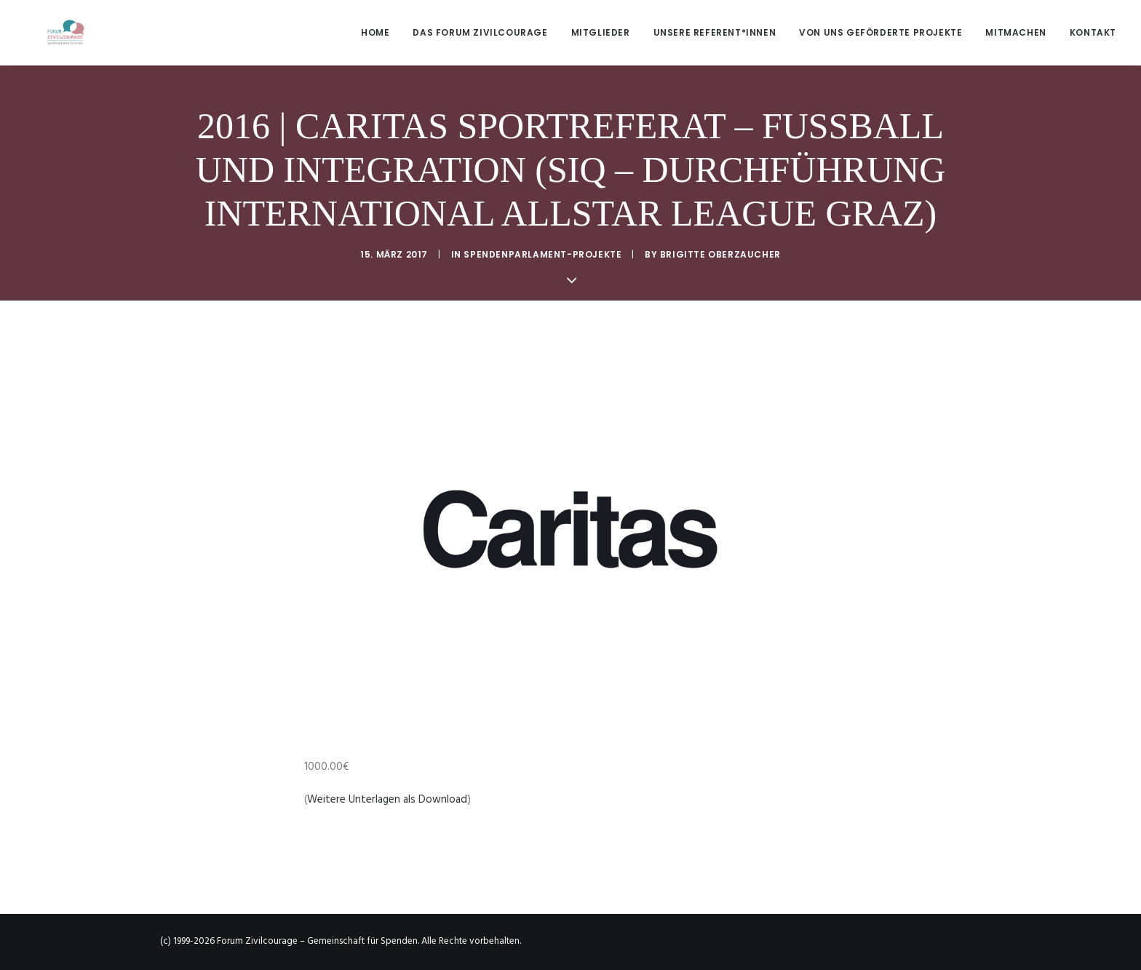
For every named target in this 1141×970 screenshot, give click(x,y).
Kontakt (1093, 32)
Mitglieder (600, 32)
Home (375, 32)
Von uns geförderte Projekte (880, 32)
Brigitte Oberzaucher (720, 254)
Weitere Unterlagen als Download (387, 799)
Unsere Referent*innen (714, 32)
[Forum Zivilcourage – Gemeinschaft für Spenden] (44, 32)
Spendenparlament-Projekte (542, 254)
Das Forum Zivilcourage (480, 32)
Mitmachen (1015, 32)
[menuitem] (380, 32)
